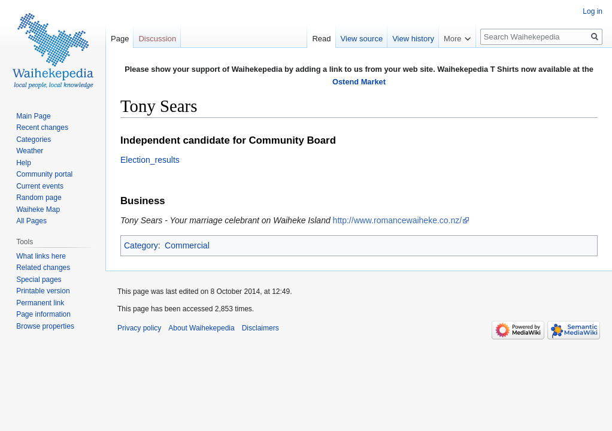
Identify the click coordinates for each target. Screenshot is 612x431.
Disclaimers (260, 328)
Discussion (157, 38)
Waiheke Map (38, 209)
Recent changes (42, 127)
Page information (43, 314)
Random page (38, 197)
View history (413, 38)
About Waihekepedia (201, 328)
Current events (39, 186)
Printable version (42, 291)
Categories (33, 139)
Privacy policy (139, 328)
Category (141, 245)
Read (321, 38)
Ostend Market (359, 81)
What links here (41, 256)
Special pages (38, 279)
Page (120, 38)
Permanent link (40, 303)
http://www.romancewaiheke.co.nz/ (397, 220)
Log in (592, 11)
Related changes (43, 267)
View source (362, 38)
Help (23, 163)
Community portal (44, 174)
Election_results (150, 160)
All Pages (31, 221)
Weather (29, 151)
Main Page (33, 116)
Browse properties (45, 326)
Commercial (187, 245)
